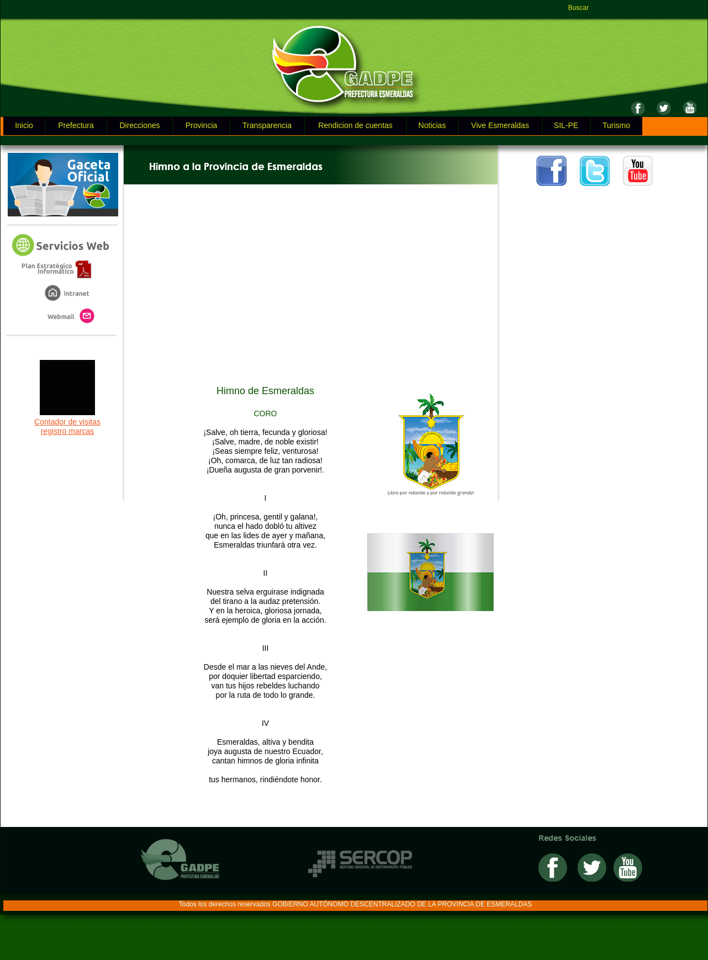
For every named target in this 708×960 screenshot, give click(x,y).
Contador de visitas (67, 421)
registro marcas (67, 431)
